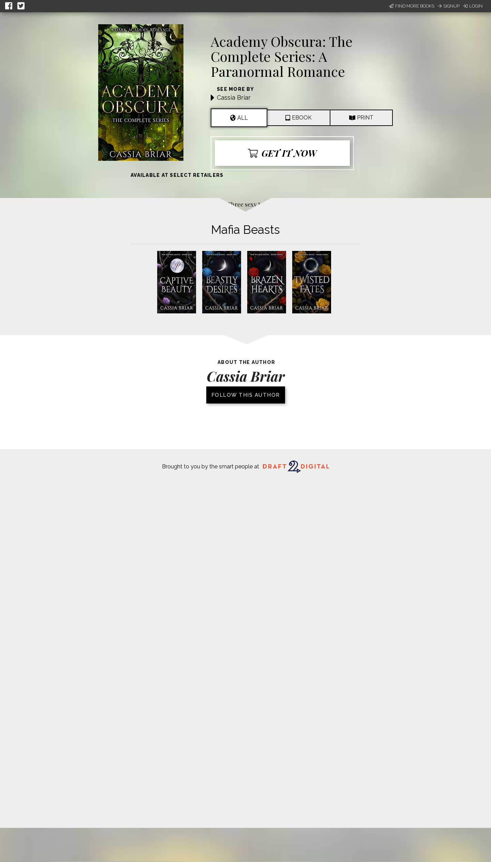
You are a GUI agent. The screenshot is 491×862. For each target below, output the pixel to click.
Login (472, 6)
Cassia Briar (234, 97)
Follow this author (245, 395)
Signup (449, 6)
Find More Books (411, 6)
